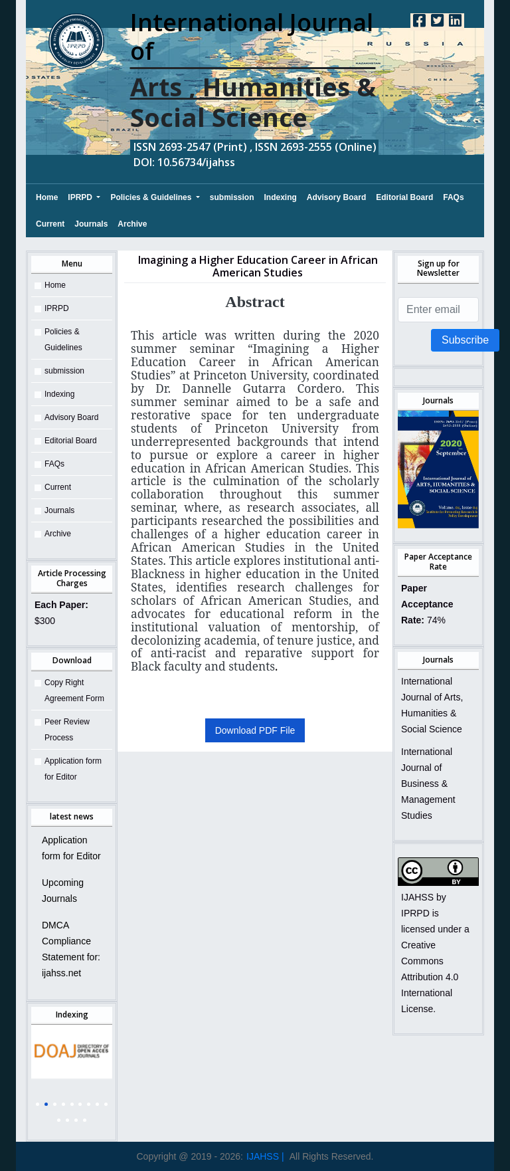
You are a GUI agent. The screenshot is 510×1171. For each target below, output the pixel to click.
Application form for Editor (73, 769)
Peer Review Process (67, 729)
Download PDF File (255, 730)
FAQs (453, 197)
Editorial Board (404, 197)
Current (50, 224)
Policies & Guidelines (151, 197)
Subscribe (465, 340)
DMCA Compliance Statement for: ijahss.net (71, 949)
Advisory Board (336, 197)
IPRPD (81, 197)
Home (47, 195)
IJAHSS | (265, 1156)
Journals (91, 224)
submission (232, 197)
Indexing (280, 197)
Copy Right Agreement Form (74, 690)
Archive (132, 224)
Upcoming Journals (63, 890)
